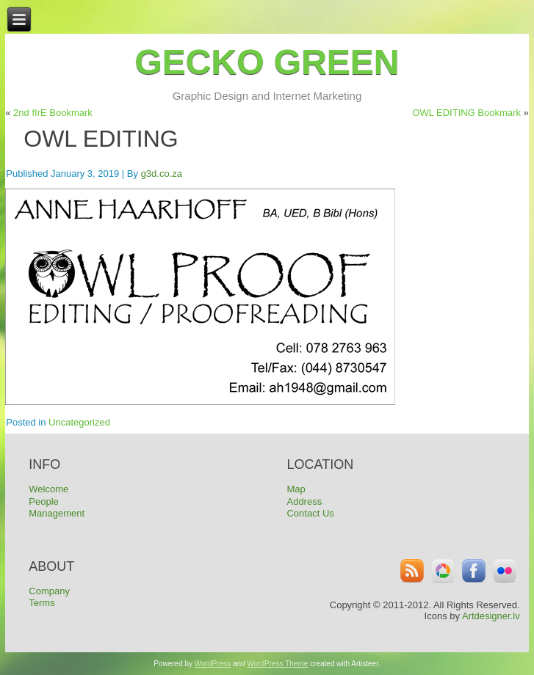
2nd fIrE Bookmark (53, 112)
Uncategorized (79, 422)
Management (56, 513)
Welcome (48, 489)
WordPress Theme (277, 664)
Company (49, 590)
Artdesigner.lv (491, 615)
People (43, 501)
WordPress (213, 664)
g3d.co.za (161, 173)
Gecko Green (266, 62)
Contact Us (309, 513)
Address (304, 501)
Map (295, 489)
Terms (41, 602)
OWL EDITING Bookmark (466, 112)
